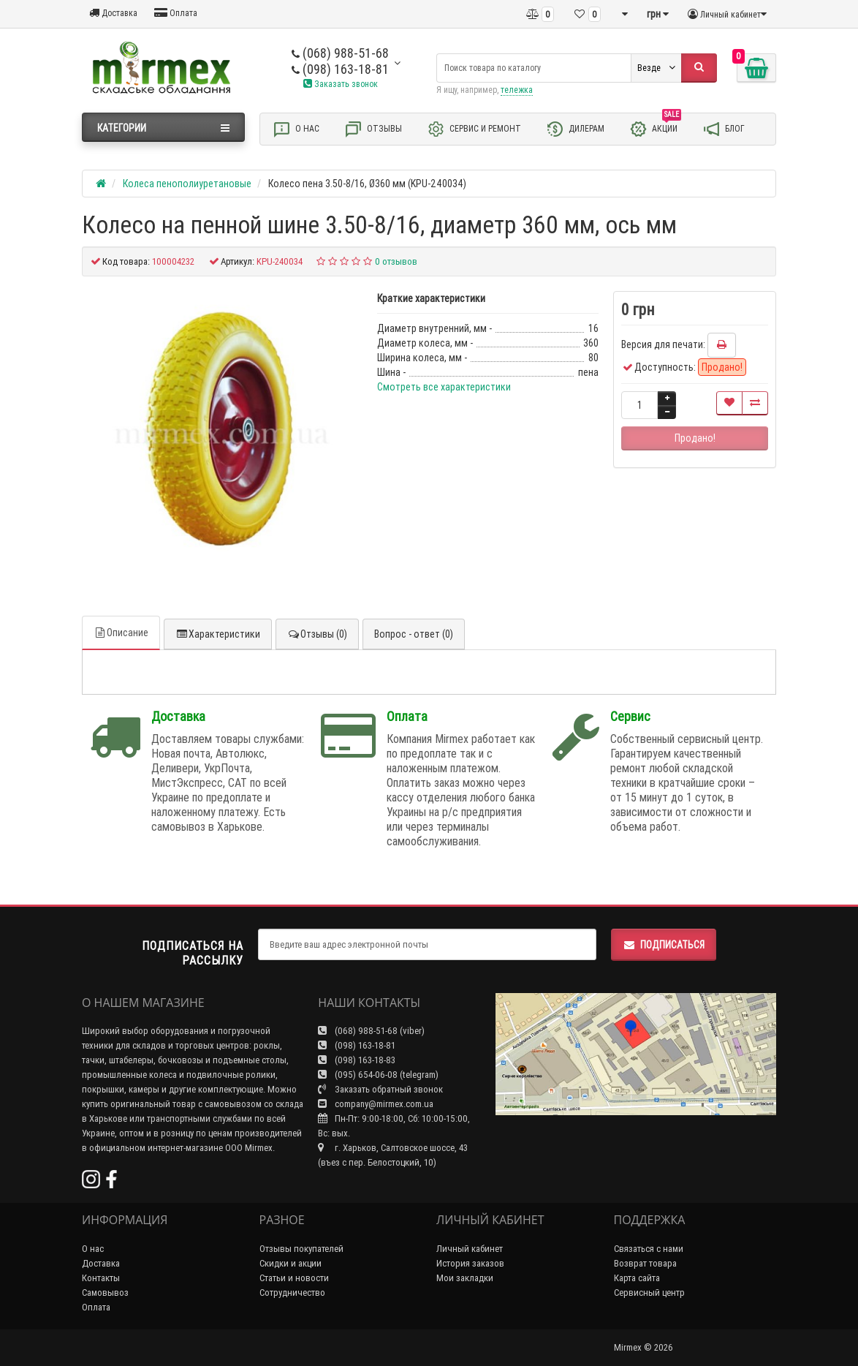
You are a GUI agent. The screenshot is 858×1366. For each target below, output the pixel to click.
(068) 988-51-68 (340, 53)
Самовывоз (105, 1292)
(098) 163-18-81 (340, 69)
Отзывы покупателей (301, 1248)
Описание (121, 632)
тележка (517, 89)
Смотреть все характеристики (444, 386)
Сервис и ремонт (474, 129)
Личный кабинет (469, 1248)
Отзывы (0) (317, 634)
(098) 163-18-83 (356, 1060)
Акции (655, 128)
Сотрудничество (292, 1292)
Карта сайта (637, 1278)
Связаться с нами (648, 1248)
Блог (723, 129)
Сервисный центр (649, 1292)
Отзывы (373, 129)
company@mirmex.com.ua (375, 1104)
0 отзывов (396, 261)
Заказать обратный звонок (380, 1089)
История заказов (470, 1263)
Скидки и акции (290, 1263)
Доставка (113, 12)
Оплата (175, 12)
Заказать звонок (340, 83)
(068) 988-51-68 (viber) (371, 1030)
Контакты (101, 1278)
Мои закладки (464, 1278)
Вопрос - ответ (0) (413, 634)
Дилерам (575, 129)
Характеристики (217, 634)
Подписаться (664, 944)
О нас (296, 129)
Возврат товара (645, 1263)
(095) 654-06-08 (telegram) (378, 1074)
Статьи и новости (294, 1278)
